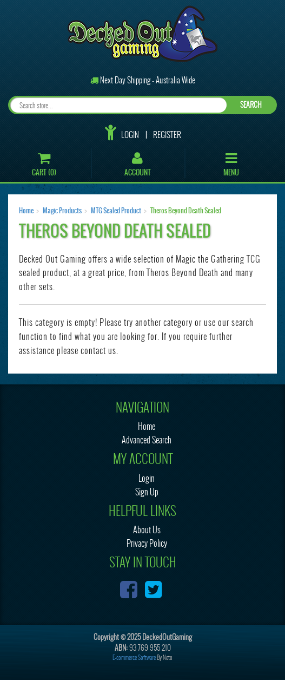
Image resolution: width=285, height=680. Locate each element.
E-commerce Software (134, 657)
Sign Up (146, 492)
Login (130, 135)
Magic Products (62, 210)
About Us (147, 530)
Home (26, 210)
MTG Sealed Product (116, 210)
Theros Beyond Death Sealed (185, 210)
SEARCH (251, 104)
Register (167, 135)
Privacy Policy (147, 543)
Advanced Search (146, 440)
